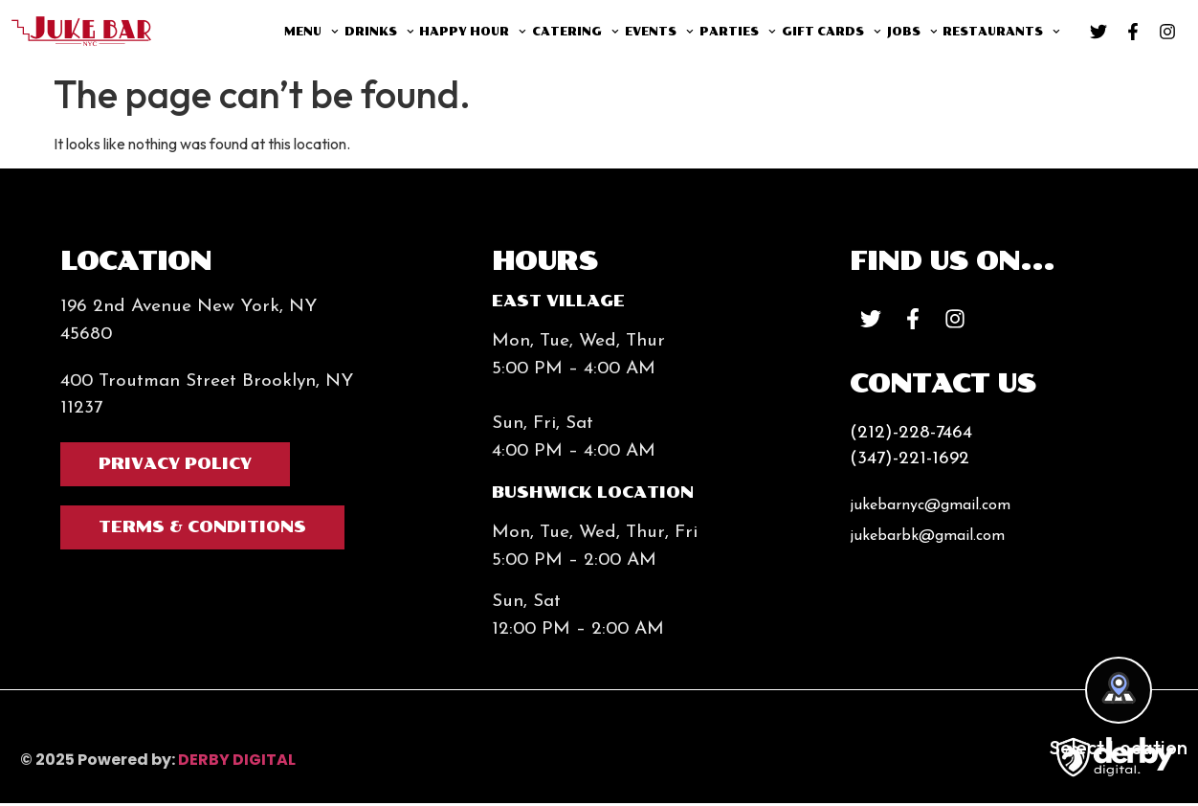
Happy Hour (472, 31)
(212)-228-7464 (911, 436)
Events (659, 31)
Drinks (379, 31)
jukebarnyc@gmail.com (930, 508)
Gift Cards (831, 31)
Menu (311, 31)
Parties (737, 31)
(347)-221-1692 (909, 462)
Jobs (912, 31)
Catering (575, 31)
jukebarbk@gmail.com (927, 539)
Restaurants (1001, 31)
